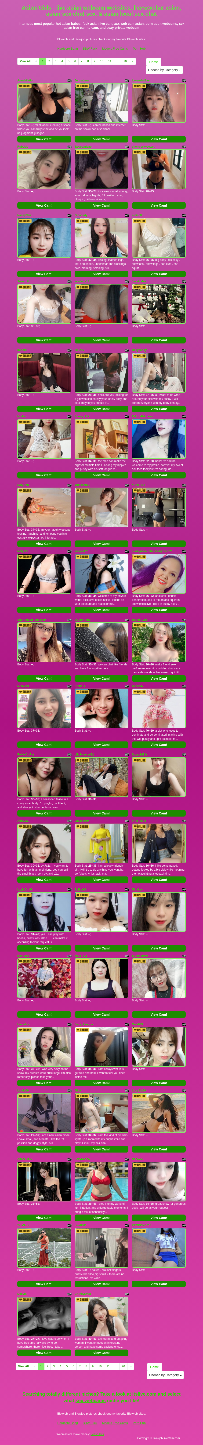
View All (25, 61)
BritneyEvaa (83, 1293)
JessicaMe (139, 281)
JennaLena (82, 80)
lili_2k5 (79, 350)
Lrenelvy (23, 1024)
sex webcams (91, 1400)
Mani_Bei (81, 955)
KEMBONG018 (141, 1225)
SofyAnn (23, 485)
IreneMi (22, 350)
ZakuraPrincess (142, 416)
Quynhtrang (83, 619)
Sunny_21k (82, 416)
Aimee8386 (24, 1159)
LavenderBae (140, 80)
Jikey (78, 1090)
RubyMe (22, 146)
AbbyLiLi (23, 820)
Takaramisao (83, 146)
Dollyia (21, 1293)
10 (101, 61)
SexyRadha (82, 1159)
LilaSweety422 (84, 754)
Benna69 (23, 955)
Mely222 (22, 551)
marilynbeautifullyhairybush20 (152, 551)
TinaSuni (23, 1225)
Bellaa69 (80, 889)
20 (125, 61)
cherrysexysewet (143, 146)
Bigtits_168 (139, 619)
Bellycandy (139, 350)
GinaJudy (81, 215)
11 (109, 61)
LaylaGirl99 (25, 889)
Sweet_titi (23, 281)
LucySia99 (139, 1090)
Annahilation (25, 80)
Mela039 (137, 1024)
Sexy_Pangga (84, 1024)
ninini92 (137, 215)
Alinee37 (137, 686)
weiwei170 (81, 551)
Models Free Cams (115, 48)
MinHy (21, 416)
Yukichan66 (82, 485)
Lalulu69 (23, 1090)
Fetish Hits (97, 1434)
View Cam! (44, 139)
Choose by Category (164, 70)
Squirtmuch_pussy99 (31, 619)
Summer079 (140, 955)
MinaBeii (23, 686)
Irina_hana (139, 820)
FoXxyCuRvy (26, 754)
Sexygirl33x (140, 754)
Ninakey (137, 889)
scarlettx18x (83, 281)
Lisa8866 (81, 1225)
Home (153, 62)
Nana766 (137, 1159)
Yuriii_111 (138, 485)
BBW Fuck (90, 48)
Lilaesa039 (82, 820)
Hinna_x (80, 686)
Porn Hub (139, 48)
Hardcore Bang (67, 48)
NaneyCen (24, 215)
